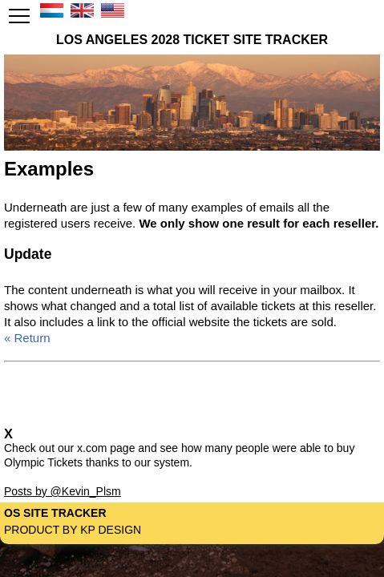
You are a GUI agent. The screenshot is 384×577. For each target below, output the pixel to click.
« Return (27, 338)
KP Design (110, 529)
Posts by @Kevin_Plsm (62, 491)
